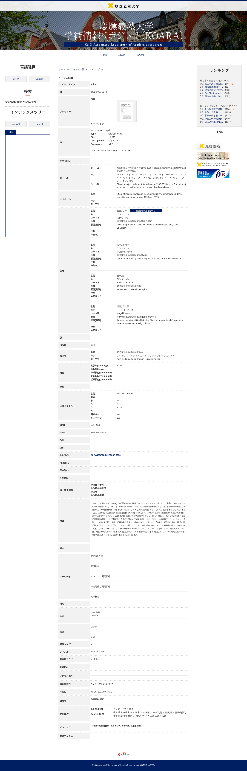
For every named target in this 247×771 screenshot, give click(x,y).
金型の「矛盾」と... (214, 112)
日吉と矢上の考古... (214, 122)
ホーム (62, 69)
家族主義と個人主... (214, 115)
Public (11, 132)
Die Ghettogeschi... (214, 93)
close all (39, 124)
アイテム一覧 (77, 69)
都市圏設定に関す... (214, 90)
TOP (105, 54)
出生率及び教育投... (214, 83)
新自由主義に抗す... (214, 96)
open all (16, 124)
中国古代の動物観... (214, 118)
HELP (121, 54)
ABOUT (140, 54)
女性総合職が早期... (214, 109)
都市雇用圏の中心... (214, 87)
